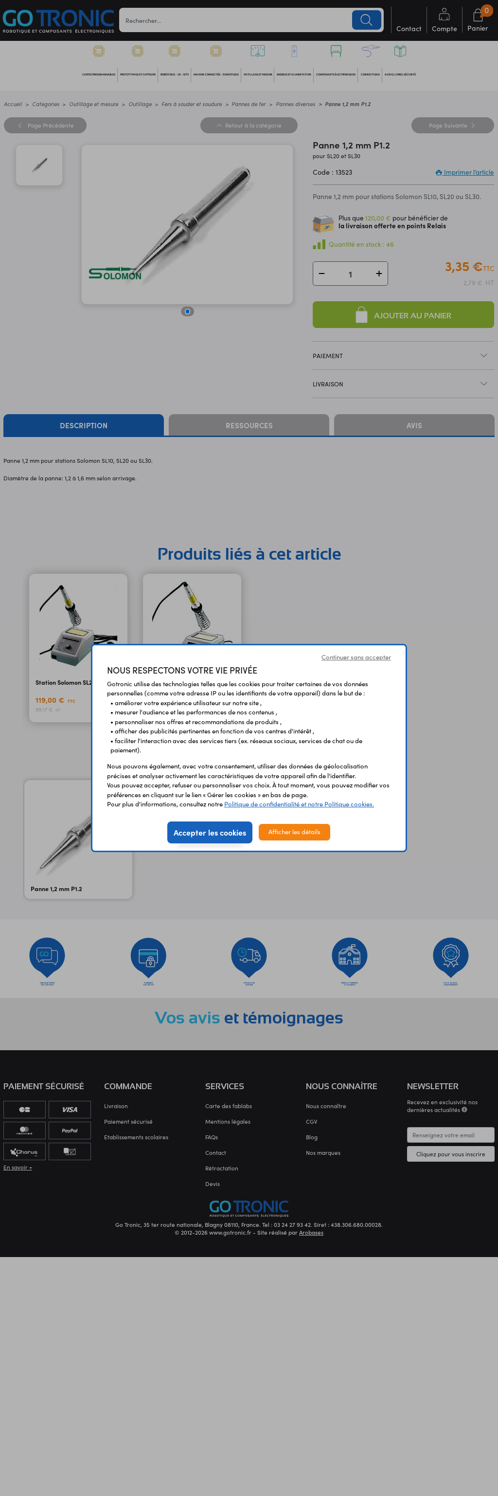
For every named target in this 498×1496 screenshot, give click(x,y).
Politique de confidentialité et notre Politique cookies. (299, 804)
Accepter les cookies (210, 832)
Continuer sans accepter (356, 657)
